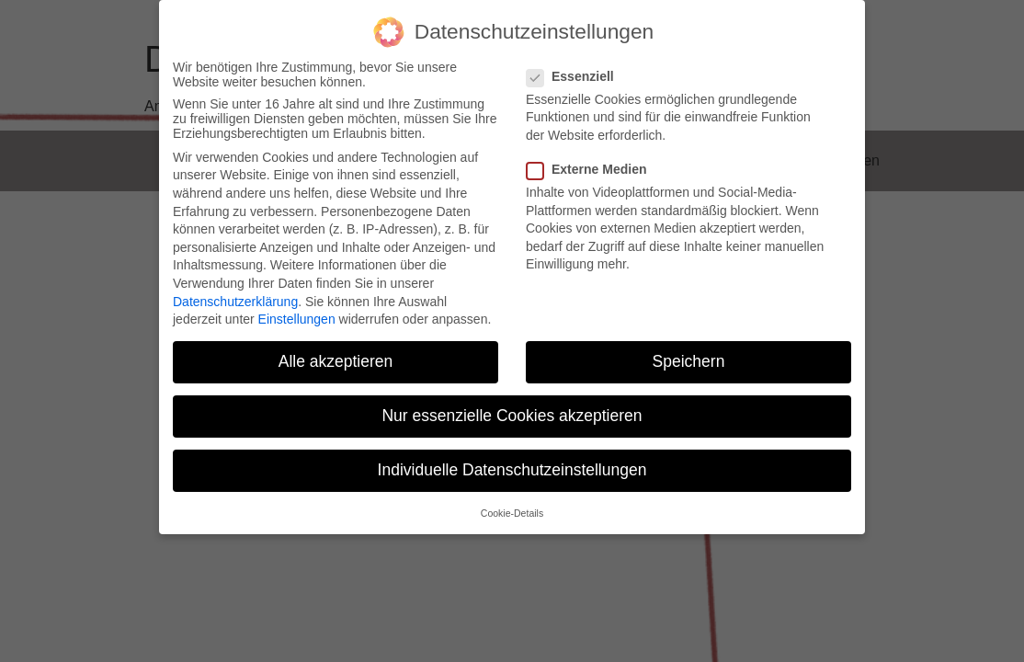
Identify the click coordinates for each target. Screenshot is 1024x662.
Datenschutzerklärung (235, 301)
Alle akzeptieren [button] (336, 361)
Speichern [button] (689, 361)
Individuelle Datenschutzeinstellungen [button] (512, 470)
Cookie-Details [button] (512, 513)
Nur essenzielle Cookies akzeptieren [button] (511, 415)
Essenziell (576, 76)
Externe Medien (592, 169)
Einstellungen (297, 319)
